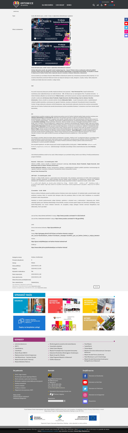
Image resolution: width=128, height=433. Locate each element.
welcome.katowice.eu (21, 344)
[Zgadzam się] (82, 429)
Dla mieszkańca (47, 5)
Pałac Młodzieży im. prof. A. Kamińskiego (95, 357)
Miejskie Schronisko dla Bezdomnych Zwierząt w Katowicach (97, 351)
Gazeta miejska (19, 385)
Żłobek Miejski (88, 348)
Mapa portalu (17, 395)
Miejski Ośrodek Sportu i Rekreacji (24, 359)
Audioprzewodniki (20, 383)
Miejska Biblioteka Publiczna (22, 362)
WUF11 (17, 346)
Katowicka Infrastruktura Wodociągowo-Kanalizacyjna (64, 353)
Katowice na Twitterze (96, 388)
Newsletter (92, 401)
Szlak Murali (18, 351)
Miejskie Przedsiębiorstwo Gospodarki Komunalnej (63, 351)
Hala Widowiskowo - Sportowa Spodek (25, 357)
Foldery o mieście (20, 388)
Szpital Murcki (88, 346)
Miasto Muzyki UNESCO (21, 353)
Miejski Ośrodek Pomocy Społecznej (94, 355)
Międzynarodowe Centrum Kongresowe (25, 355)
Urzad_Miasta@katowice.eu (56, 388)
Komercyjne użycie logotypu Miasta (25, 377)
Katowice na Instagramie (96, 395)
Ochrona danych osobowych (21, 396)
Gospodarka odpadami (56, 346)
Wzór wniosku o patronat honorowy (26, 379)
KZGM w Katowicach (55, 359)
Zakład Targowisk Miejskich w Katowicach (61, 357)
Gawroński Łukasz (36, 286)
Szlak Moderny (19, 348)
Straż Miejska (87, 344)
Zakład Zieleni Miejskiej (56, 348)
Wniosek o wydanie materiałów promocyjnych (29, 381)
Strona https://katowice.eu (82, 431)
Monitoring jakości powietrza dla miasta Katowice (63, 344)
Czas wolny (60, 5)
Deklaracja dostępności (19, 398)
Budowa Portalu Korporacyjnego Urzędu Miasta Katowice (41, 409)
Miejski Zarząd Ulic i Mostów (57, 355)
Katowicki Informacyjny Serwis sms (60, 391)
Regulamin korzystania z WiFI (24, 390)
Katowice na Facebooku (96, 376)
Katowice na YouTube (95, 382)
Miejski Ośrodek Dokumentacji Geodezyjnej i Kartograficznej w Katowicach (96, 360)
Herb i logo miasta (20, 374)
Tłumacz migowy (58, 394)
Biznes (69, 5)
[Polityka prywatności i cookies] (49, 431)
